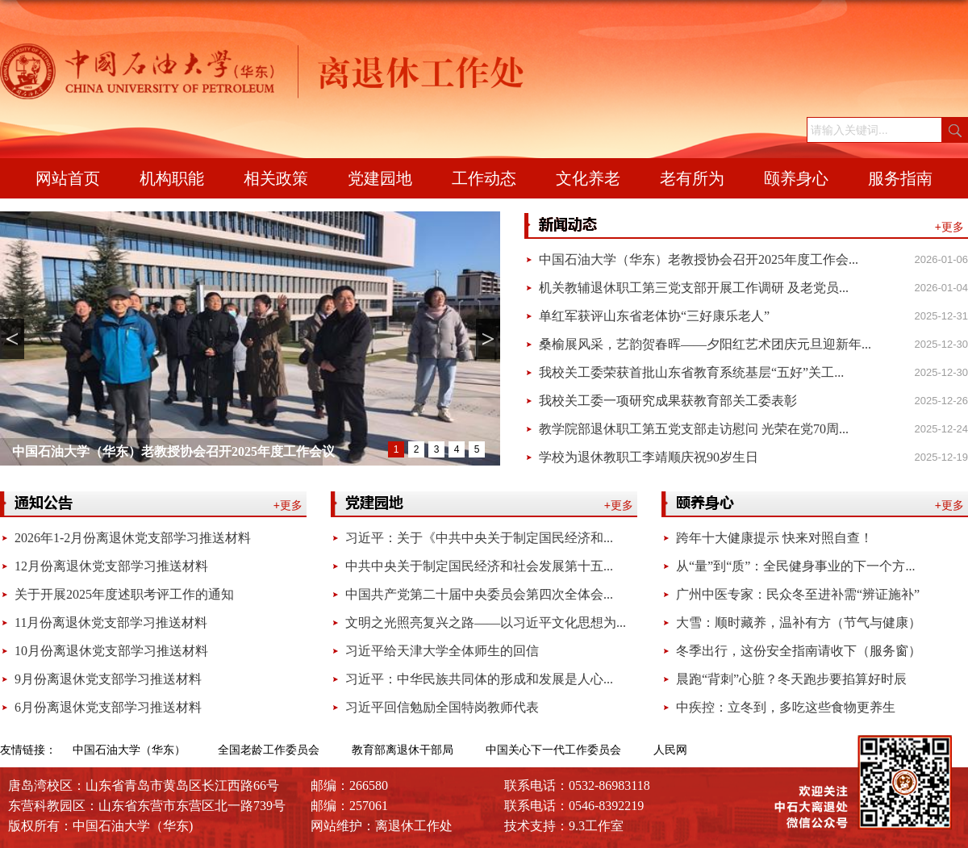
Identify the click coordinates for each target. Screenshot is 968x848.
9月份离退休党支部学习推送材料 (108, 679)
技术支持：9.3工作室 (564, 826)
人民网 (670, 750)
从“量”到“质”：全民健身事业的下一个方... (795, 566)
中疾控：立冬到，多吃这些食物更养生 (785, 707)
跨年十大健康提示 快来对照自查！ (774, 538)
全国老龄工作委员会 (268, 750)
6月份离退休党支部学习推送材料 (108, 707)
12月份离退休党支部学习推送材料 (111, 566)
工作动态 (484, 178)
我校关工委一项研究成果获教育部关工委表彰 (668, 400)
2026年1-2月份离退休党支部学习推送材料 (133, 538)
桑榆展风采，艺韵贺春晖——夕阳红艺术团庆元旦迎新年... (705, 344)
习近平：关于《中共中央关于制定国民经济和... (479, 538)
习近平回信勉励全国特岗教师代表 (442, 707)
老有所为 (692, 178)
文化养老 (588, 178)
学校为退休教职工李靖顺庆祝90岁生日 (648, 457)
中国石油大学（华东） (129, 750)
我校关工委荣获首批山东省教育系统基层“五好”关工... (691, 372)
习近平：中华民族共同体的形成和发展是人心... (479, 679)
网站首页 (67, 178)
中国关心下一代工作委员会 (553, 750)
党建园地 (380, 178)
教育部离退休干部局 (402, 750)
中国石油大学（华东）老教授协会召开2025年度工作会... (698, 259)
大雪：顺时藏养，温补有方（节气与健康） (798, 622)
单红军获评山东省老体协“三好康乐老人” (654, 316)
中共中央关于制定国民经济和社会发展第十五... (479, 566)
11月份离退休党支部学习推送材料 (111, 622)
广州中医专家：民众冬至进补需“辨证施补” (798, 594)
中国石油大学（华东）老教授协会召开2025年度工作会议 (173, 451)
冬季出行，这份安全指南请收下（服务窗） (798, 651)
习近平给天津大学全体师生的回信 (442, 651)
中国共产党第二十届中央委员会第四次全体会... (479, 594)
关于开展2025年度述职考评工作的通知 (124, 594)
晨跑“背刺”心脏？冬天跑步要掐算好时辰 (791, 679)
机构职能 (172, 178)
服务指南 (900, 178)
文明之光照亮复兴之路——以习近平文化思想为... (485, 622)
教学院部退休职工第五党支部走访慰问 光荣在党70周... (694, 429)
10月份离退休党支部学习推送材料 (111, 651)
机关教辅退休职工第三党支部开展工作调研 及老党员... (694, 288)
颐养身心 (796, 178)
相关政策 (276, 178)
